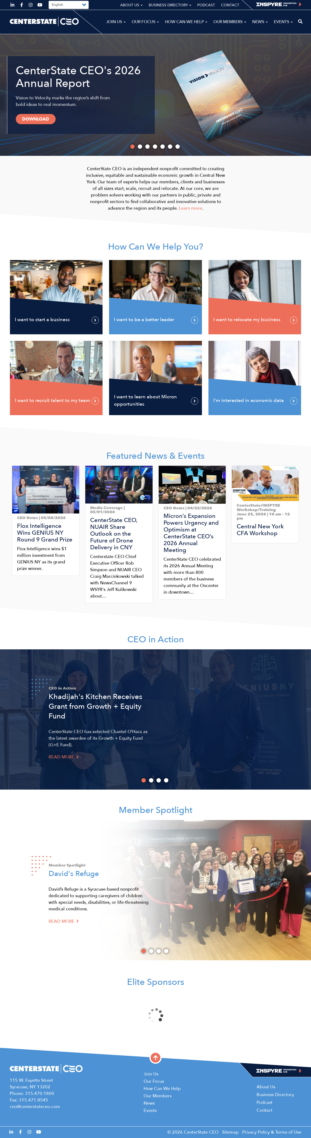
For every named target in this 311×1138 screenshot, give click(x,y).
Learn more (190, 208)
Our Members (229, 22)
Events (283, 22)
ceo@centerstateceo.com (35, 1107)
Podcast (206, 5)
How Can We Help (186, 22)
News (260, 22)
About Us (131, 5)
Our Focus (145, 22)
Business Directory (170, 5)
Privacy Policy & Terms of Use (271, 1132)
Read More (64, 757)
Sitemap (230, 1132)
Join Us (116, 22)
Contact (230, 5)
